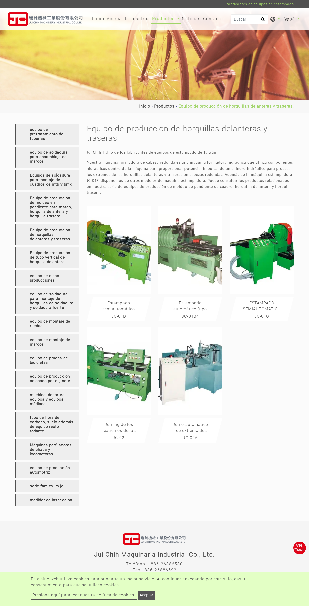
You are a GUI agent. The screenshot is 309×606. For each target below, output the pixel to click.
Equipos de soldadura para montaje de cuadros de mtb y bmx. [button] (51, 180)
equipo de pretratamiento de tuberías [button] (47, 134)
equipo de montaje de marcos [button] (50, 342)
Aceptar (146, 595)
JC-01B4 (190, 316)
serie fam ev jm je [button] (47, 486)
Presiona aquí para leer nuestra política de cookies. (83, 595)
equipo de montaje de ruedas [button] (50, 323)
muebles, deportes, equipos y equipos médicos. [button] (48, 399)
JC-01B (118, 316)
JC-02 (119, 437)
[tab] (47, 134)
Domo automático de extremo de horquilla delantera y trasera (190, 428)
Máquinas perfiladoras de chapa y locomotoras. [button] (51, 449)
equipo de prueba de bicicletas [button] (49, 360)
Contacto (213, 18)
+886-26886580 (165, 564)
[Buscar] (249, 19)
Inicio (99, 18)
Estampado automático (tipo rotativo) (190, 307)
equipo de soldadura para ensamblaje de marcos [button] (49, 157)
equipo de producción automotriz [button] (50, 470)
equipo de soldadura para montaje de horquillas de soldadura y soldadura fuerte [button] (51, 301)
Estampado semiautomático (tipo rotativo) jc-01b (119, 307)
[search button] (262, 21)
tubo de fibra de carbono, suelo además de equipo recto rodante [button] (51, 424)
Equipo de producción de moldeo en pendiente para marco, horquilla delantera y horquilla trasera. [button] (51, 207)
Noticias (191, 18)
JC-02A (190, 437)
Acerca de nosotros (128, 18)
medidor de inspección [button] (51, 500)
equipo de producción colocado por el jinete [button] (50, 378)
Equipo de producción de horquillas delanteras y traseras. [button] (50, 234)
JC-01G (261, 316)
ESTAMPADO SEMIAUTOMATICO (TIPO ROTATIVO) (262, 307)
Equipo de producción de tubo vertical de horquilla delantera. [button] (50, 257)
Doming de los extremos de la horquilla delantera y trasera (119, 428)
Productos (164, 106)
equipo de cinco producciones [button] (44, 278)
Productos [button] (164, 18)
